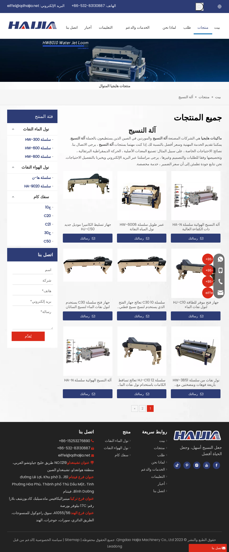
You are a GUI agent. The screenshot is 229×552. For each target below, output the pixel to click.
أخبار (161, 483)
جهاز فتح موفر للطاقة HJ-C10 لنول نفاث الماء (196, 304)
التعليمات (158, 476)
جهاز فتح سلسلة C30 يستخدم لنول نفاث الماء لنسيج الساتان (88, 304)
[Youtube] (206, 465)
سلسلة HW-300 (38, 139)
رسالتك (87, 238)
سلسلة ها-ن (41, 177)
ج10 (48, 207)
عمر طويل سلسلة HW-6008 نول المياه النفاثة (142, 226)
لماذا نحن (158, 462)
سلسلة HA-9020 (37, 186)
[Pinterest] (187, 465)
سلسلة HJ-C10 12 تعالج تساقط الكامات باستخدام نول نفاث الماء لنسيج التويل (142, 382)
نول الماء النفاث (36, 129)
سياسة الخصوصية (48, 539)
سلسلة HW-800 (38, 156)
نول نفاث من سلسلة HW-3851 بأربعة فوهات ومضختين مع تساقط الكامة (196, 382)
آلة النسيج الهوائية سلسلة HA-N (87, 380)
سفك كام (41, 197)
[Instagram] (196, 465)
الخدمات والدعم (153, 469)
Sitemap (72, 539)
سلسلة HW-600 (38, 148)
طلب (161, 455)
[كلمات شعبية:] (199, 7)
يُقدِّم (28, 336)
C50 (47, 241)
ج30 (47, 232)
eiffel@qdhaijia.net (23, 5)
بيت (162, 440)
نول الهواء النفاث (35, 167)
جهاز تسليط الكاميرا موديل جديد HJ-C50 (87, 226)
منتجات (159, 447)
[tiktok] (177, 465)
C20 (47, 215)
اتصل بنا (159, 490)
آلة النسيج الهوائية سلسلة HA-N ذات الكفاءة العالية (196, 226)
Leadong (114, 546)
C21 (48, 224)
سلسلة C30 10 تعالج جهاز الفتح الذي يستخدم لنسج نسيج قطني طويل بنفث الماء (142, 304)
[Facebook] (216, 465)
